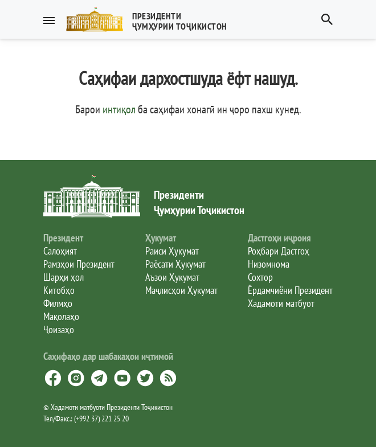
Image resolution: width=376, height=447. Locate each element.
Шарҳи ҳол (63, 277)
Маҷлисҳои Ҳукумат (181, 290)
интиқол (119, 109)
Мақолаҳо (61, 316)
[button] (151, 19)
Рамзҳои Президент (79, 263)
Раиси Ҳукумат (172, 250)
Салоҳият (60, 250)
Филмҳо (57, 303)
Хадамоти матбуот (281, 303)
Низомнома (268, 263)
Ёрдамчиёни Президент (290, 290)
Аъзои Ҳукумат (172, 277)
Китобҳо (59, 290)
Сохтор (260, 277)
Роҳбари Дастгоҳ (278, 250)
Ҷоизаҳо (58, 329)
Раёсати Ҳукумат (175, 263)
